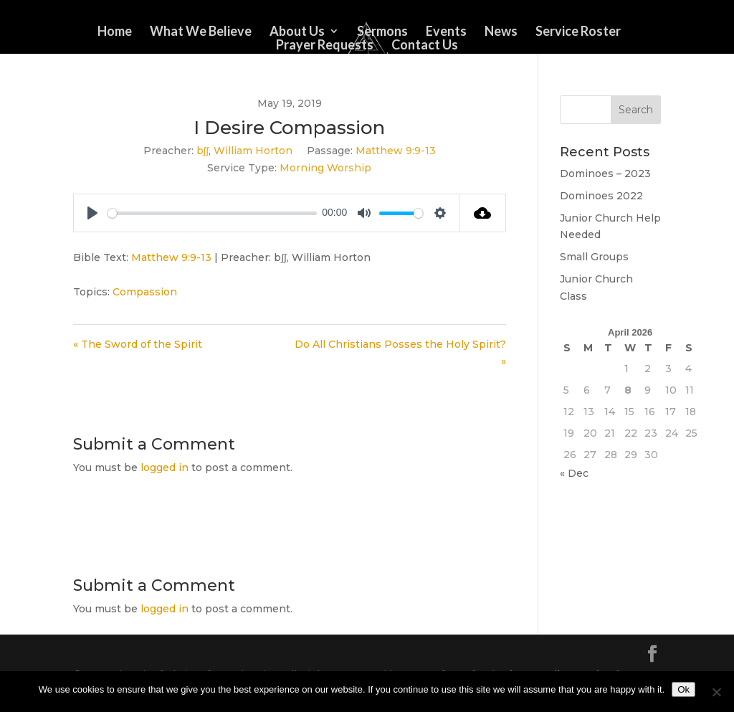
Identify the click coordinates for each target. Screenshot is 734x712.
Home (114, 32)
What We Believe (201, 32)
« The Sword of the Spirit (137, 344)
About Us (297, 32)
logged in (164, 467)
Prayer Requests (324, 45)
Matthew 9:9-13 (396, 150)
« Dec (574, 473)
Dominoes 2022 (601, 195)
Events (446, 32)
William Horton (253, 150)
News (501, 32)
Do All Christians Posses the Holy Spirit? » (400, 353)
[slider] (212, 213)
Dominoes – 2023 (605, 173)
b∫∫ (202, 150)
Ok (683, 689)
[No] (716, 692)
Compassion (145, 291)
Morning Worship (325, 167)
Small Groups (594, 256)
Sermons (382, 32)
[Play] (92, 212)
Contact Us (424, 45)
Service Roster (578, 32)
